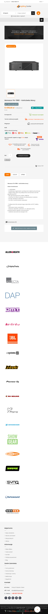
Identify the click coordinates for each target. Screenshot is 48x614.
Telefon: (7, 593)
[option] (11, 93)
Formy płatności (10, 568)
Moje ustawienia (10, 532)
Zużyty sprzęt (9, 551)
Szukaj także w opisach (18, 16)
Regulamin (8, 579)
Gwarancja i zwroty (11, 573)
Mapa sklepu (9, 549)
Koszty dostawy (10, 570)
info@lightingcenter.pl (17, 590)
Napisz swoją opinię (11, 104)
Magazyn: (7, 123)
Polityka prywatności (11, 557)
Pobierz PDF (39, 165)
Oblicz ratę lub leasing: (11, 130)
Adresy (7, 541)
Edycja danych (9, 538)
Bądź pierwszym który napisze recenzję (24, 228)
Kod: (6, 127)
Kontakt (8, 554)
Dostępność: (8, 114)
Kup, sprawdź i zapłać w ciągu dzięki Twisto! (16, 138)
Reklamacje (9, 576)
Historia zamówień (10, 535)
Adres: (7, 587)
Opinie (23, 174)
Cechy (15, 174)
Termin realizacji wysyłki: (11, 119)
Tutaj (15, 145)
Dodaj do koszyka (23, 155)
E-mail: (7, 590)
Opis (7, 174)
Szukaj (33, 13)
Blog (7, 560)
